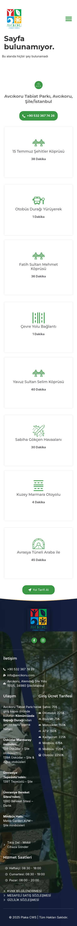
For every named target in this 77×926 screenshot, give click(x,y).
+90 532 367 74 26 (38, 116)
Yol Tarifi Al (38, 590)
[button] (69, 18)
